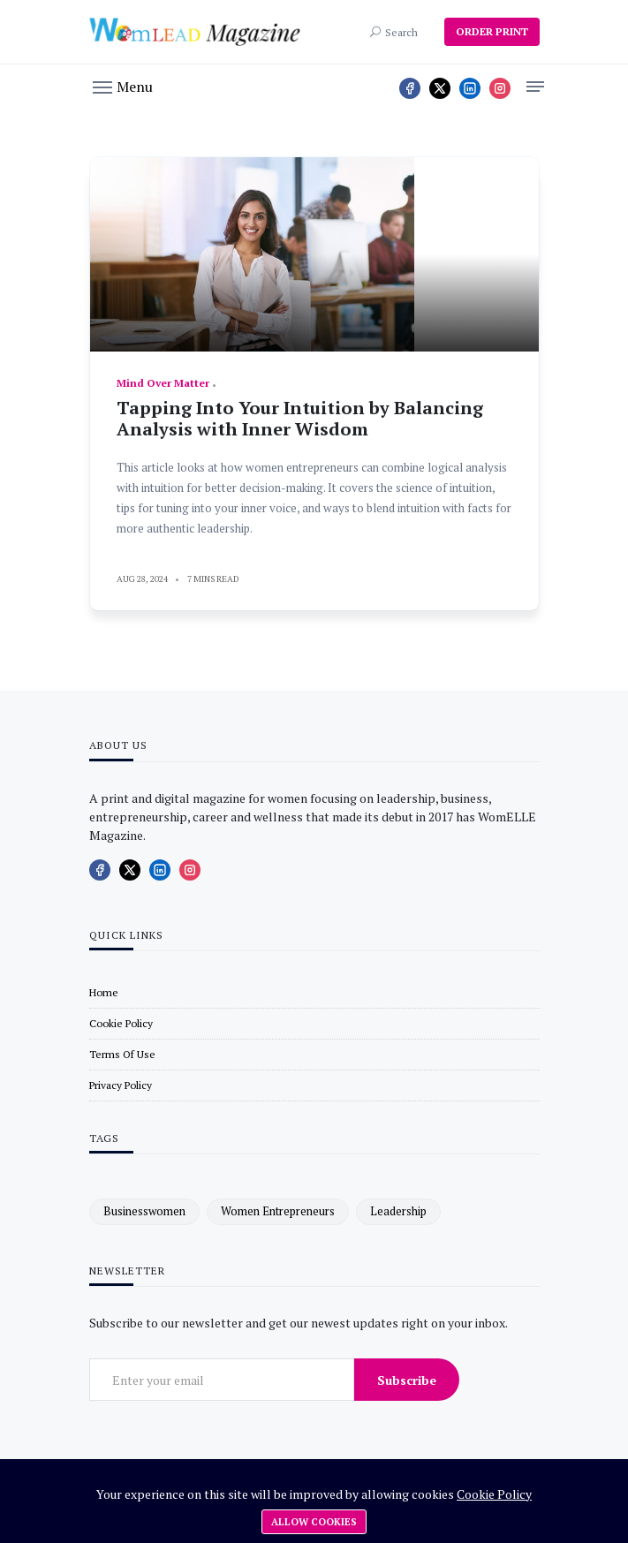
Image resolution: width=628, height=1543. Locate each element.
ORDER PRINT (492, 31)
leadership (398, 1211)
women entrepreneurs (278, 1211)
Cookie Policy (494, 1494)
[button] (123, 85)
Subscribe (406, 1380)
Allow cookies (314, 1522)
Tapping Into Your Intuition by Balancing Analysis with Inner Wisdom (300, 418)
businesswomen (144, 1211)
